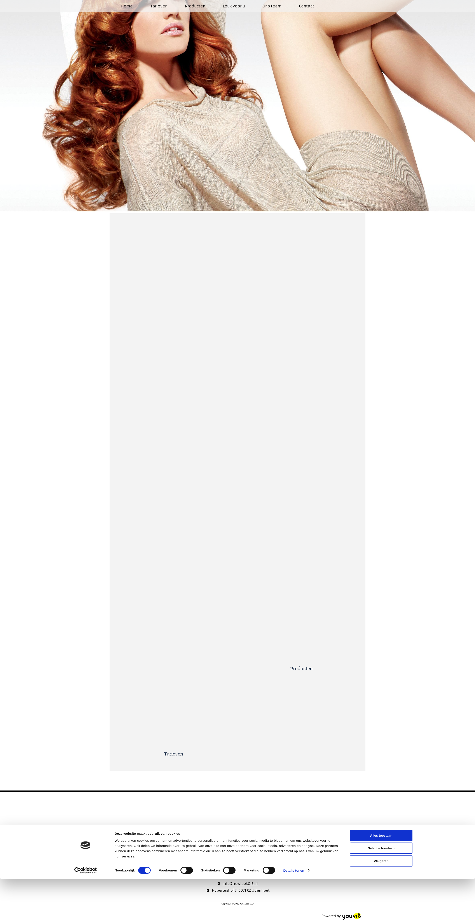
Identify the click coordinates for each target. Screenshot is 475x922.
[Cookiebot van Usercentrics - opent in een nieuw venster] (85, 913)
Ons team (271, 6)
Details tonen (293, 913)
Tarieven (159, 6)
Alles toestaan (381, 878)
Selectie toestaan (381, 891)
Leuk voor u (234, 6)
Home (127, 6)
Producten (195, 6)
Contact (306, 6)
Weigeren (381, 904)
